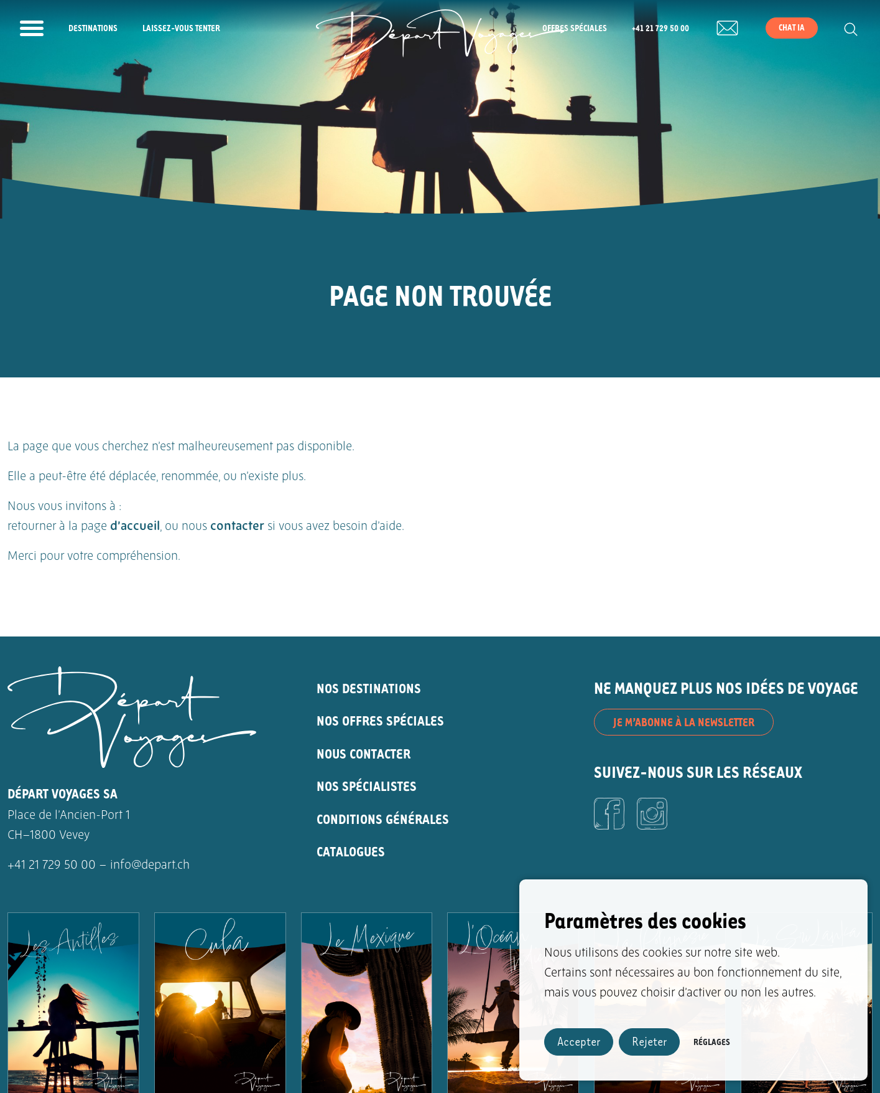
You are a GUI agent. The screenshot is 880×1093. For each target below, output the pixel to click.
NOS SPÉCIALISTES (367, 786)
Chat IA (792, 27)
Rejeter (649, 1041)
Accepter (578, 1041)
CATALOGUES (351, 851)
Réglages (711, 1042)
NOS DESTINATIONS (369, 688)
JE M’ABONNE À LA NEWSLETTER (683, 721)
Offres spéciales (574, 28)
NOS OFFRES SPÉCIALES (380, 720)
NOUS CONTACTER (363, 753)
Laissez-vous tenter (181, 28)
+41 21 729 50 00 (660, 28)
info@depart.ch (150, 865)
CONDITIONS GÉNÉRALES (383, 819)
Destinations (93, 28)
